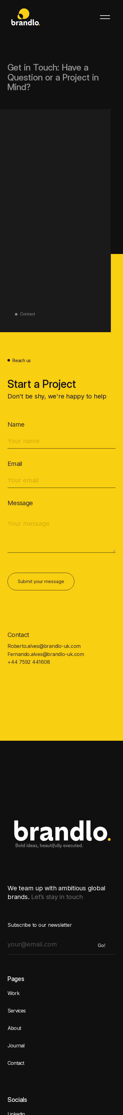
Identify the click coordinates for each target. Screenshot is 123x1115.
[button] (105, 17)
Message (20, 505)
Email (14, 466)
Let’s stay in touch (57, 897)
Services (16, 1010)
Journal (15, 1045)
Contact (15, 1063)
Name (15, 427)
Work (13, 993)
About (14, 1028)
